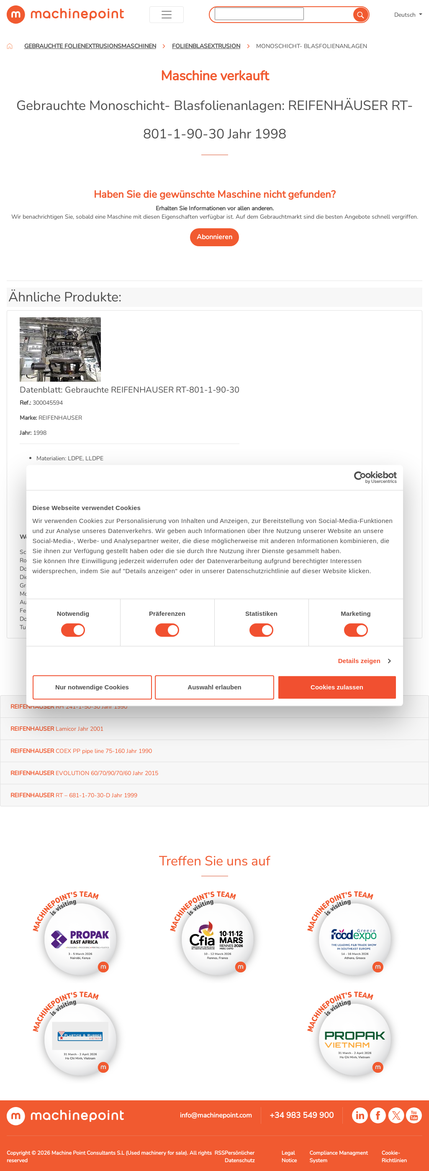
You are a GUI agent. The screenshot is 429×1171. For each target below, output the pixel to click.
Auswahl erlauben (214, 687)
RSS (220, 1153)
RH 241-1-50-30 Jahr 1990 (68, 706)
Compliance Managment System (339, 1156)
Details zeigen (359, 660)
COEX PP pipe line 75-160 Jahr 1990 (81, 751)
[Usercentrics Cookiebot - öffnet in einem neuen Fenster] (360, 477)
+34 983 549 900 (302, 1115)
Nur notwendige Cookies (92, 687)
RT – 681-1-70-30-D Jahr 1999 (73, 795)
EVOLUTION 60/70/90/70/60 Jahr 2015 (84, 773)
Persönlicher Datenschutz (240, 1156)
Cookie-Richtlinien (394, 1156)
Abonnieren (214, 237)
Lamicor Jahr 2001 (56, 729)
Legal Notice (289, 1156)
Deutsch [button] (405, 14)
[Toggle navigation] (166, 14)
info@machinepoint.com (216, 1115)
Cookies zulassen (337, 687)
